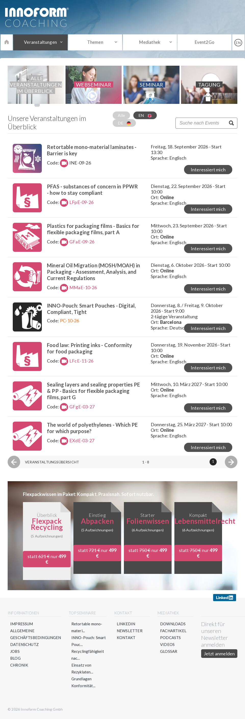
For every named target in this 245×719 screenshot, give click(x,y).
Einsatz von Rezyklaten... (82, 668)
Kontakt (126, 637)
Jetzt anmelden (219, 653)
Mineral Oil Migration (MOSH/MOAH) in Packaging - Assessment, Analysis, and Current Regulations (93, 271)
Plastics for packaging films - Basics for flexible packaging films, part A (93, 229)
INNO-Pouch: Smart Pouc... (88, 641)
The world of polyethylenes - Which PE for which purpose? (92, 428)
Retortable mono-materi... (86, 627)
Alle (121, 115)
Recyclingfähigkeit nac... (87, 654)
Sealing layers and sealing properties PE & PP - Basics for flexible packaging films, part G (93, 390)
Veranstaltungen (40, 42)
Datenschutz (24, 644)
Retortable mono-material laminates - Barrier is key (91, 150)
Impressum (21, 623)
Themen (95, 42)
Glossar (168, 651)
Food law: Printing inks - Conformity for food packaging (89, 348)
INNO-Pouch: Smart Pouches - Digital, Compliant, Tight (91, 308)
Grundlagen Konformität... (83, 682)
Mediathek (149, 42)
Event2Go (204, 42)
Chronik (19, 665)
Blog (15, 658)
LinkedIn (126, 623)
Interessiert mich (208, 169)
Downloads (173, 623)
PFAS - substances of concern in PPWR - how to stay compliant (92, 189)
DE (124, 123)
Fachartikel (173, 630)
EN (145, 115)
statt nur (47, 559)
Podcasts (170, 637)
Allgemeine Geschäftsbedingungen (35, 634)
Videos (167, 644)
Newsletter (130, 630)
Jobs (15, 651)
